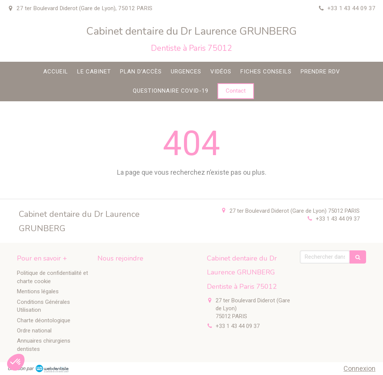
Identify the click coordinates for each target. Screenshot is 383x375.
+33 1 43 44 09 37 (338, 218)
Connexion (359, 368)
